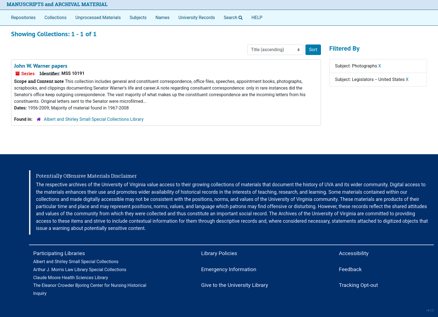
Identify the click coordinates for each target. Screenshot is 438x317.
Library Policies (219, 253)
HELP (257, 17)
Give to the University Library (234, 285)
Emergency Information (228, 269)
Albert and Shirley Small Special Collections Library (94, 119)
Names (162, 17)
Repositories (23, 17)
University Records (196, 17)
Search (234, 17)
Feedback (350, 269)
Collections (56, 17)
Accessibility (354, 253)
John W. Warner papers (40, 65)
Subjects (137, 17)
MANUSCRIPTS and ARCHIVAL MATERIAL (57, 4)
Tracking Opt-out (358, 285)
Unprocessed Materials (98, 17)
